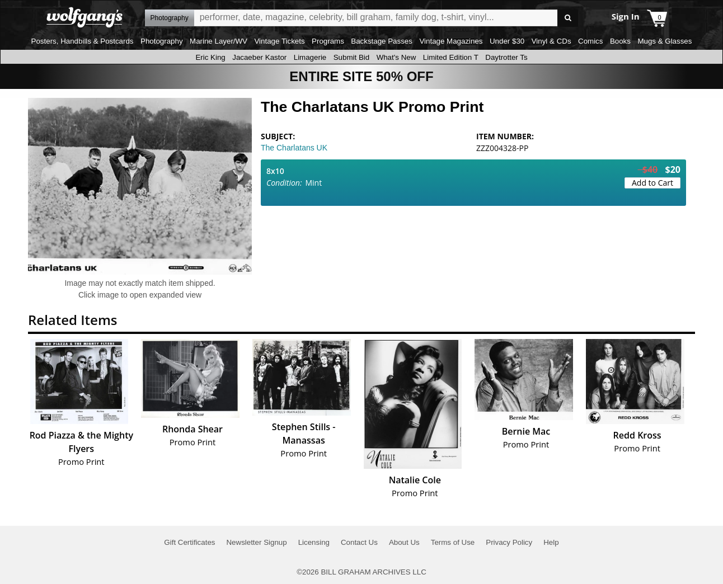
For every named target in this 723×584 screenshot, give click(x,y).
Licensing (314, 542)
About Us (404, 542)
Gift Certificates (189, 542)
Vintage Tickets (279, 41)
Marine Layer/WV (218, 41)
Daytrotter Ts (506, 57)
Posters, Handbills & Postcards (82, 41)
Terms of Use (453, 542)
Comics (590, 41)
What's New (396, 57)
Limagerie (310, 57)
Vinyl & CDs (551, 41)
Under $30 (507, 41)
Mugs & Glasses (664, 41)
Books (620, 41)
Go (567, 18)
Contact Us (359, 542)
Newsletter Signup (256, 542)
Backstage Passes (381, 41)
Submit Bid (351, 57)
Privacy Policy (509, 542)
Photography (161, 41)
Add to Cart (652, 182)
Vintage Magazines (450, 41)
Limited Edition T (450, 57)
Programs (328, 41)
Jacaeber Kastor (259, 57)
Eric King (210, 57)
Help (550, 542)
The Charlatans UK (294, 147)
